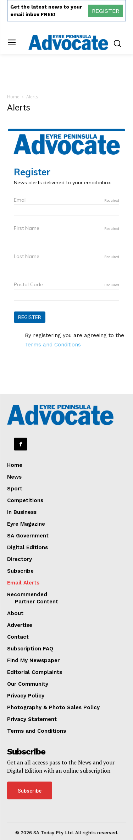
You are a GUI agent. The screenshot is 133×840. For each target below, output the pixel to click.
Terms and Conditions (53, 344)
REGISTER (105, 10)
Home (13, 97)
